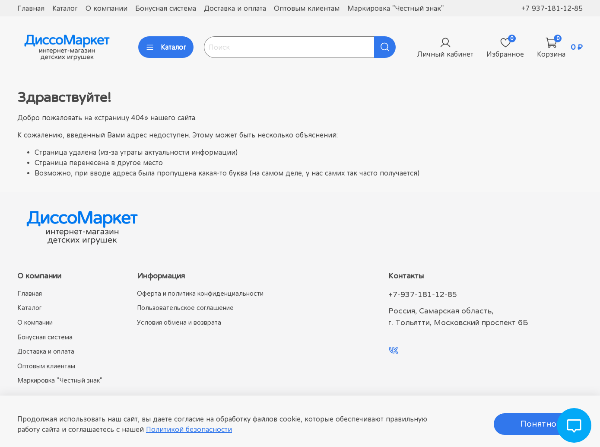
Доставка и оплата (235, 8)
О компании (106, 8)
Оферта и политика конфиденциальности (200, 293)
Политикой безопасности (189, 429)
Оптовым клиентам (307, 8)
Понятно (538, 424)
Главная (30, 8)
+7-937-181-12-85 (422, 294)
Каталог (65, 8)
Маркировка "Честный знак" (395, 8)
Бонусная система (165, 8)
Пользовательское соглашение (185, 307)
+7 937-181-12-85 (552, 8)
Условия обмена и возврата (179, 322)
